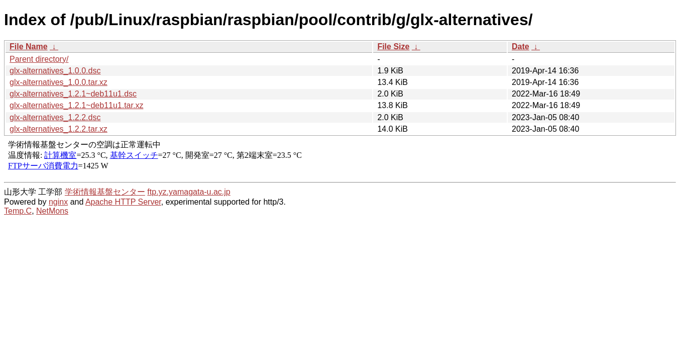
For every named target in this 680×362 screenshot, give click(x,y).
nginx (58, 202)
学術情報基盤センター (105, 192)
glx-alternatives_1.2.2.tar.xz (58, 129)
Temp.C (18, 211)
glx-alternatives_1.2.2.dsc (55, 117)
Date (520, 46)
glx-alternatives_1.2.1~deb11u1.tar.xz (76, 105)
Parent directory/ (39, 59)
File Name (29, 46)
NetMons (52, 211)
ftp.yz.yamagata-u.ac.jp (188, 192)
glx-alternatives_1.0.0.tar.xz (58, 82)
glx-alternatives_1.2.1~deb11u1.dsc (73, 93)
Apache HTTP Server (123, 202)
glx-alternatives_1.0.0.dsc (55, 70)
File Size (393, 46)
